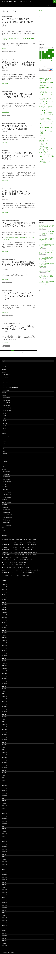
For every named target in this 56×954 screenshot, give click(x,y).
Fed (8, 115)
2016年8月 (4, 877)
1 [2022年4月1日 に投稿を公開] (48, 49)
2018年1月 (4, 833)
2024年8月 (4, 637)
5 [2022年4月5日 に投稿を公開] (42, 52)
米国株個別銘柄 (6, 522)
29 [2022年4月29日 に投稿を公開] (48, 58)
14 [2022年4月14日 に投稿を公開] (46, 54)
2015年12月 (4, 897)
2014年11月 (4, 930)
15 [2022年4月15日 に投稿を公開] (48, 54)
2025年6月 (4, 612)
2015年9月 (4, 905)
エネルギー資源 (6, 436)
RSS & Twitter (41, 5)
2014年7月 (4, 940)
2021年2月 (4, 744)
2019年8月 (4, 788)
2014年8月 (4, 938)
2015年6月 (4, 912)
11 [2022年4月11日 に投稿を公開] (40, 54)
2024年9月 (4, 635)
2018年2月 (4, 831)
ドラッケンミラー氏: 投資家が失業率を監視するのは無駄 (46, 270)
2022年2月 (4, 714)
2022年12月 (4, 688)
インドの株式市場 (7, 408)
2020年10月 (4, 752)
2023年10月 (4, 663)
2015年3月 (4, 920)
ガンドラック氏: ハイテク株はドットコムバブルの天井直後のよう (18, 296)
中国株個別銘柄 (6, 512)
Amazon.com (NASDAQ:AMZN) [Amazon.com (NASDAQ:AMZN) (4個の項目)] (46, 82)
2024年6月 (4, 642)
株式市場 (10, 16)
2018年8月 (4, 818)
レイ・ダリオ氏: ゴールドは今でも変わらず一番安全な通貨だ (15, 575)
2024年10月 (4, 632)
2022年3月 (4, 711)
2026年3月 (4, 589)
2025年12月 (4, 597)
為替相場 (6, 150)
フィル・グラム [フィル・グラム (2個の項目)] (42, 141)
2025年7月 (4, 609)
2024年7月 (4, 640)
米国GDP (10, 59)
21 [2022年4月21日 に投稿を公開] (46, 56)
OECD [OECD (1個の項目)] (40, 88)
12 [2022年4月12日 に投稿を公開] (42, 54)
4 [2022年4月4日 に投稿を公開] (40, 52)
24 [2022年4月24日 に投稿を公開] (52, 56)
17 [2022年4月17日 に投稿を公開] (52, 54)
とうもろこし (6, 461)
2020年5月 (4, 765)
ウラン (5, 438)
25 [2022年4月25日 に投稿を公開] (40, 58)
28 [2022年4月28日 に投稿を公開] (46, 58)
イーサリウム (6, 456)
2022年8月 (4, 698)
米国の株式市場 (5, 16)
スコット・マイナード (7, 282)
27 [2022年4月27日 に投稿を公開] (44, 58)
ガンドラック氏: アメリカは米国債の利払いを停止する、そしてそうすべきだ (46, 239)
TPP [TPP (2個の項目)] (50, 90)
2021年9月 (4, 726)
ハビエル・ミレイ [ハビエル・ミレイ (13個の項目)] (44, 140)
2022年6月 (4, 704)
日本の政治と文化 (7, 497)
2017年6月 (4, 851)
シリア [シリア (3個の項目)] (50, 106)
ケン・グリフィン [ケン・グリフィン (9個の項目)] (44, 106)
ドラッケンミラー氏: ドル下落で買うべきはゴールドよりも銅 (15, 567)
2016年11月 (4, 869)
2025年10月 (4, 602)
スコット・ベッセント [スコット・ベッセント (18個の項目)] (46, 121)
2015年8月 (4, 907)
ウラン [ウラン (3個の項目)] (51, 99)
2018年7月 (4, 821)
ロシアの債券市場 (7, 481)
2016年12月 (4, 867)
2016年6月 (4, 882)
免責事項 (47, 5)
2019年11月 (4, 780)
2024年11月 (4, 630)
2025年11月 (4, 599)
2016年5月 (4, 884)
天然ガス (5, 441)
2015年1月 (4, 925)
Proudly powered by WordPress (8, 952)
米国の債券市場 (5, 91)
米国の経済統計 (5, 59)
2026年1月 (4, 594)
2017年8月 (4, 846)
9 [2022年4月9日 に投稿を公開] (50, 52)
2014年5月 (4, 945)
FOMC (4, 115)
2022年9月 (4, 696)
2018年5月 (4, 823)
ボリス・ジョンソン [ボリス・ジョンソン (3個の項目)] (43, 147)
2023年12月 (4, 658)
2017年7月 (4, 849)
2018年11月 (4, 811)
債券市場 (10, 91)
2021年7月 (4, 732)
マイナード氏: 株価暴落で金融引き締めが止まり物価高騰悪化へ (18, 264)
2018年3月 (4, 828)
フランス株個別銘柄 (7, 514)
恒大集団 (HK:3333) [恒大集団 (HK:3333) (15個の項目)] (45, 161)
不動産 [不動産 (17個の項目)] (41, 159)
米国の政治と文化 (7, 492)
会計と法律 (4, 499)
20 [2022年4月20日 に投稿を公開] (44, 56)
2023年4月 (4, 678)
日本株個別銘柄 (6, 509)
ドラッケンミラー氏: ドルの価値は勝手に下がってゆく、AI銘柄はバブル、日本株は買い (21, 570)
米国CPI (5, 385)
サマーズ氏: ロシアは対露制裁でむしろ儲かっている (18, 327)
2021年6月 (4, 734)
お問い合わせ (52, 5)
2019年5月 (4, 795)
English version (42, 10)
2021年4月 (4, 739)
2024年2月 (4, 653)
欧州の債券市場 (6, 476)
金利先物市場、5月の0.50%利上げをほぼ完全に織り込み (17, 95)
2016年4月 (4, 887)
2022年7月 (4, 701)
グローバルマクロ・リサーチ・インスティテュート (16, 1)
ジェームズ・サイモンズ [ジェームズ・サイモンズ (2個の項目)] (44, 118)
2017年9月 (4, 844)
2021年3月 (4, 742)
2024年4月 (4, 648)
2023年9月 (4, 665)
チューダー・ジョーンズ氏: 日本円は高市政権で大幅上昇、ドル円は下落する (46, 227)
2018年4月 (4, 826)
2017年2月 (4, 861)
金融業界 (4, 369)
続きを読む (5, 48)
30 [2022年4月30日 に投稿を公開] (50, 58)
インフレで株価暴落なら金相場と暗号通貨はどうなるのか (18, 224)
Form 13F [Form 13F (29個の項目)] (42, 85)
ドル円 (3, 150)
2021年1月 (4, 747)
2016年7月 (4, 879)
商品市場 (17, 220)
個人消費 (5, 382)
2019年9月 (4, 785)
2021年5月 (4, 737)
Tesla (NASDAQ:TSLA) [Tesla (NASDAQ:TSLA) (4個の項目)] (44, 90)
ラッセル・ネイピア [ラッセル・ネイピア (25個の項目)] (45, 154)
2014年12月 (4, 928)
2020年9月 (4, 754)
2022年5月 (4, 706)
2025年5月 (4, 614)
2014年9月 (4, 935)
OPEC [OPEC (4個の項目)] (43, 88)
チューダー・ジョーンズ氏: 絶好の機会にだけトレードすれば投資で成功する (46, 233)
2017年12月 (4, 836)
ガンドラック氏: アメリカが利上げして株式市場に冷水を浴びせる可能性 (46, 246)
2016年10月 (4, 872)
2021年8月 (4, 729)
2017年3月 (4, 859)
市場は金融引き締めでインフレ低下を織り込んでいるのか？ (17, 194)
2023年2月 (4, 683)
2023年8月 (4, 668)
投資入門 (4, 392)
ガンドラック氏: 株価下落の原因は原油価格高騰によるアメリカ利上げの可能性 (46, 265)
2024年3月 (4, 650)
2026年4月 (4, 586)
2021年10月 (4, 724)
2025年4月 (4, 617)
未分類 (13, 259)
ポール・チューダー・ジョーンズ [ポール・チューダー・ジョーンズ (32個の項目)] (45, 150)
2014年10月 (4, 933)
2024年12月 (4, 627)
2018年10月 (4, 813)
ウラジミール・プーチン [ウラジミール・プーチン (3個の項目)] (44, 99)
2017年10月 (4, 841)
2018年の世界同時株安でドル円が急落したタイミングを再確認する (17, 156)
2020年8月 (4, 757)
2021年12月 (4, 719)
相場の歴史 (4, 504)
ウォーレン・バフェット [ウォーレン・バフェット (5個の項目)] (45, 98)
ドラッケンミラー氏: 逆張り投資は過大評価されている (46, 282)
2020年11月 (4, 749)
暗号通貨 (10, 220)
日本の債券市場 (9, 323)
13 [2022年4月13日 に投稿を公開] (44, 54)
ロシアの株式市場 (7, 410)
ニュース (4, 484)
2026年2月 (4, 592)
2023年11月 (4, 660)
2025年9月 (4, 604)
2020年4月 (4, 767)
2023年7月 (4, 670)
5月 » (52, 60)
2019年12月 (4, 777)
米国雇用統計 (6, 390)
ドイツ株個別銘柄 (7, 525)
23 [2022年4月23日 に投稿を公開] (50, 56)
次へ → (23, 352)
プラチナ (5, 446)
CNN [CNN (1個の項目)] (40, 84)
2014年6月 (4, 943)
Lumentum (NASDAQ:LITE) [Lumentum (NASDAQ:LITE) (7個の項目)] (46, 87)
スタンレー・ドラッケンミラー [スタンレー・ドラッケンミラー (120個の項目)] (46, 128)
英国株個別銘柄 (6, 520)
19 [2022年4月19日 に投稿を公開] (42, 56)
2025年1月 (4, 625)
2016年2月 (4, 892)
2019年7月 (4, 790)
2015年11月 (4, 900)
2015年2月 (4, 923)
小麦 (4, 458)
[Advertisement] (46, 28)
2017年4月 (4, 856)
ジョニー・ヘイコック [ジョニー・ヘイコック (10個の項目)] (45, 119)
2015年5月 (4, 915)
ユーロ (4, 420)
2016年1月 (4, 895)
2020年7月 (4, 760)
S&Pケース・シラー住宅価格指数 (18, 123)
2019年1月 (4, 805)
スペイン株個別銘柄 (7, 517)
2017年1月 (4, 864)
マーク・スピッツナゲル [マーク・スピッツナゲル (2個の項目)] (44, 152)
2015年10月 (4, 902)
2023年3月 (4, 681)
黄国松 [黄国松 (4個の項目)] (44, 162)
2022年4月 (4, 709)
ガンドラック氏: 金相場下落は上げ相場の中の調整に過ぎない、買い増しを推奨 (46, 258)
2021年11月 (4, 721)
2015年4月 (4, 917)
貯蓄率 (5, 380)
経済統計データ (33, 5)
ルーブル (4, 323)
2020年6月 (4, 762)
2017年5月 (4, 854)
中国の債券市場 (6, 474)
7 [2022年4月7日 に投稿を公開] (46, 52)
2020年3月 (4, 770)
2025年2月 (4, 622)
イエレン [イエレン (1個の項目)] (50, 92)
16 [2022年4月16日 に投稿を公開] (50, 54)
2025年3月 (4, 620)
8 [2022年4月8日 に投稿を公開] (48, 52)
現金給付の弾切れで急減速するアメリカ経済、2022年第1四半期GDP (18, 65)
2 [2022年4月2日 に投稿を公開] (50, 49)
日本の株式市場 (6, 405)
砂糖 (4, 451)
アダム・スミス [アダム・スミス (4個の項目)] (42, 91)
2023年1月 (4, 686)
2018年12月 (4, 808)
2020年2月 (4, 772)
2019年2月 (4, 803)
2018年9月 (4, 816)
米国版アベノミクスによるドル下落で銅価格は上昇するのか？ (16, 564)
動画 (3, 527)
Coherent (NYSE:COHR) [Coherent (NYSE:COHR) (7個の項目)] (47, 84)
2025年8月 (4, 607)
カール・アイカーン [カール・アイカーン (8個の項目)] (44, 105)
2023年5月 (4, 676)
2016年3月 (4, 889)
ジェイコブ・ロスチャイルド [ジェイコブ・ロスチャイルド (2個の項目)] (44, 107)
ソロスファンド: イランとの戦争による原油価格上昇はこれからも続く (46, 276)
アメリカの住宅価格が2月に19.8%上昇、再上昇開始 (17, 127)
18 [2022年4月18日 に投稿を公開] (40, 56)
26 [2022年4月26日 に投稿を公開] (42, 58)
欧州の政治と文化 (7, 489)
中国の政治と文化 (7, 494)
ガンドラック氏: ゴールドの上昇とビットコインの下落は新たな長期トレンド (19, 572)
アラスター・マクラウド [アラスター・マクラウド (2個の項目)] (44, 92)
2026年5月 (4, 584)
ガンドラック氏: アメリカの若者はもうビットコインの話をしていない (46, 252)
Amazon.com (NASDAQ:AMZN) (9, 51)
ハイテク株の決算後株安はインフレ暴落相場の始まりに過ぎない (17, 22)
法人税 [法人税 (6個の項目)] (41, 162)
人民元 (4, 415)
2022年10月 (4, 693)
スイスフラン (6, 430)
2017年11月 (4, 839)
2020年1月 (4, 775)
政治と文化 (18, 323)
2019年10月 (4, 782)
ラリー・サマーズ (6, 346)
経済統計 (14, 59)
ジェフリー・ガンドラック (8, 315)
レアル (4, 428)
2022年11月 (4, 691)
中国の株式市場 (6, 400)
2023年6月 (4, 673)
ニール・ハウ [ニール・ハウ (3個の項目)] (42, 138)
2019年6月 (4, 793)
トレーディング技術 (6, 502)
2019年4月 (4, 798)
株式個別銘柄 (5, 507)
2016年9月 (4, 874)
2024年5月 (4, 645)
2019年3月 (4, 800)
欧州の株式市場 (6, 402)
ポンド (4, 425)
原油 (5, 443)
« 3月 (41, 60)
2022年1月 (4, 716)
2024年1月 (4, 655)
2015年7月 (4, 910)
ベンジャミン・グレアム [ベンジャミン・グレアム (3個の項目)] (44, 146)
